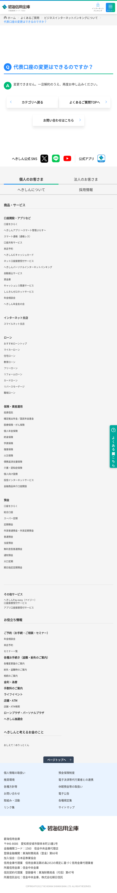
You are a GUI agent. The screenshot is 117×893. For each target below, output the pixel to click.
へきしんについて (31, 189)
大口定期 (8, 561)
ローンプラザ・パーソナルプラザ (24, 713)
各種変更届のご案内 (14, 663)
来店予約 (8, 248)
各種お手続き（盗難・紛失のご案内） (26, 657)
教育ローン (9, 362)
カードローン (11, 380)
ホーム (12, 18)
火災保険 (8, 455)
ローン (8, 337)
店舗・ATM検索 (12, 706)
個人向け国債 (11, 474)
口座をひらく (11, 224)
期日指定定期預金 (13, 567)
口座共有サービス (13, 242)
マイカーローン (12, 349)
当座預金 (8, 543)
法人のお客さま (86, 179)
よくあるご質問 (30, 18)
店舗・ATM (10, 700)
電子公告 (63, 793)
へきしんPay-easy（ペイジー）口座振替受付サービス (20, 601)
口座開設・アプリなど (17, 218)
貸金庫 (7, 279)
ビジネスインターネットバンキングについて (71, 18)
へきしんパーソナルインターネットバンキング (28, 267)
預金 (6, 500)
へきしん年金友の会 (14, 304)
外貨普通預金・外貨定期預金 (19, 530)
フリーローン (11, 368)
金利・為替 (10, 682)
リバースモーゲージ (14, 386)
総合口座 (8, 512)
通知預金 (8, 555)
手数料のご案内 (13, 688)
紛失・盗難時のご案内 (15, 669)
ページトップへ (56, 760)
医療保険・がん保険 (14, 425)
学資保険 (8, 443)
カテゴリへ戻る (32, 102)
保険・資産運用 (13, 406)
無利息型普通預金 (13, 549)
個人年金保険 (11, 431)
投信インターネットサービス (19, 480)
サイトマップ (66, 807)
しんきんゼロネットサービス (19, 291)
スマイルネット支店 (14, 324)
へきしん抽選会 (13, 719)
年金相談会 (9, 298)
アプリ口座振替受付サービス (19, 607)
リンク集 (9, 807)
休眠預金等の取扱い (70, 786)
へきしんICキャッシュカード (19, 255)
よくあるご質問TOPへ (84, 102)
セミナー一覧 (11, 651)
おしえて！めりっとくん (16, 745)
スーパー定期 (11, 518)
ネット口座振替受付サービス (19, 261)
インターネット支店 (16, 318)
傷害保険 (8, 449)
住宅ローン (9, 356)
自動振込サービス (13, 273)
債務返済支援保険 (13, 461)
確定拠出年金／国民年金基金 (19, 418)
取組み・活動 (12, 800)
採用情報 (86, 189)
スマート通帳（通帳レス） (17, 236)
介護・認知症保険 (13, 468)
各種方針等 (10, 786)
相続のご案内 (11, 676)
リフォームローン (13, 374)
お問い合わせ (12, 793)
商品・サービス (14, 205)
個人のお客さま (31, 179)
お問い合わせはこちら (58, 120)
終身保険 (8, 437)
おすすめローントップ (15, 343)
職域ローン (9, 392)
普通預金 (8, 536)
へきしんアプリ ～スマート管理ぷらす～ (25, 230)
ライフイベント (13, 694)
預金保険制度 (66, 773)
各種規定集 (65, 800)
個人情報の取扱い (14, 773)
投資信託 (8, 412)
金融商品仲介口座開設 (15, 486)
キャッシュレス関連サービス (19, 285)
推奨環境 (9, 779)
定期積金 (8, 524)
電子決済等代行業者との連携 (75, 779)
